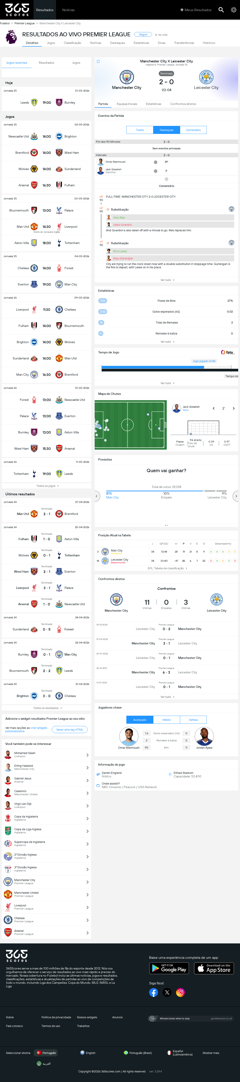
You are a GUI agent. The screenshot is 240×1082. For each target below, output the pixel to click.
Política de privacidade (56, 1017)
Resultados (44, 10)
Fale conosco (14, 1026)
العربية (43, 1063)
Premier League (27, 23)
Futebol (7, 23)
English (87, 1052)
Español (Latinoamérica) (179, 1052)
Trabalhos (83, 1026)
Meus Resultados (195, 9)
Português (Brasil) (137, 1052)
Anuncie (117, 1017)
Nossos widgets (87, 1017)
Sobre (10, 1017)
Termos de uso (51, 1026)
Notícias (68, 10)
